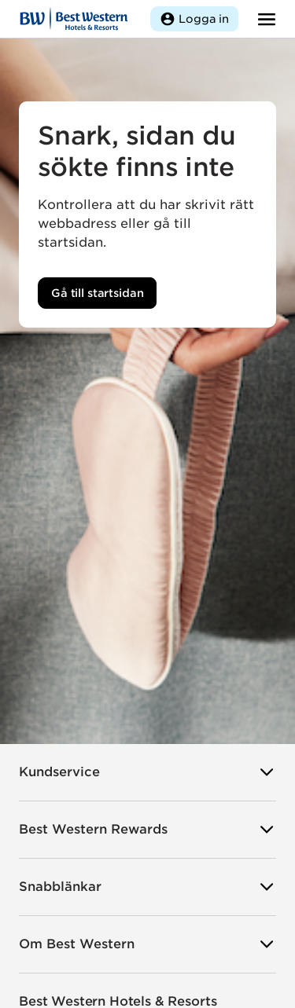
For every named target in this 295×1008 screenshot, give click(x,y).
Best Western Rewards (147, 829)
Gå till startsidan (97, 293)
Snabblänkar (147, 887)
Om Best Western (147, 944)
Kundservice (147, 772)
